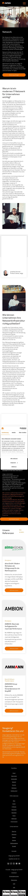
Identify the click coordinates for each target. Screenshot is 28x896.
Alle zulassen (14, 458)
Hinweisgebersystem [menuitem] (14, 876)
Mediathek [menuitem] (14, 810)
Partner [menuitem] (14, 837)
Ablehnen (14, 466)
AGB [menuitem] (14, 884)
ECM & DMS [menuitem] (14, 779)
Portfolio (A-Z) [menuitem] (14, 791)
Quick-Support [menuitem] (14, 821)
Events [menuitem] (14, 804)
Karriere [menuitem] (14, 840)
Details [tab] (14, 432)
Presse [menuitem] (14, 815)
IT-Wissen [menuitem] (14, 807)
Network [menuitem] (14, 782)
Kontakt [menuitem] (14, 846)
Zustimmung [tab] (5, 432)
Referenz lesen (14, 590)
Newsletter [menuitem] (14, 813)
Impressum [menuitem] (14, 872)
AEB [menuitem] (14, 887)
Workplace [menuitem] (14, 788)
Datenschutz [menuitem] (14, 880)
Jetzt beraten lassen (14, 519)
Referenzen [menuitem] (14, 818)
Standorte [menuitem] (14, 834)
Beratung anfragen (14, 75)
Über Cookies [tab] (22, 432)
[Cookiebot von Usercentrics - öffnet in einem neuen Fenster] (20, 428)
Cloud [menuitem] (14, 773)
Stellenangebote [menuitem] (14, 843)
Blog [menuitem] (14, 801)
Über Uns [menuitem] (14, 831)
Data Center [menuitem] (14, 776)
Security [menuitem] (14, 785)
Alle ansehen (21, 531)
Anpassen (14, 462)
